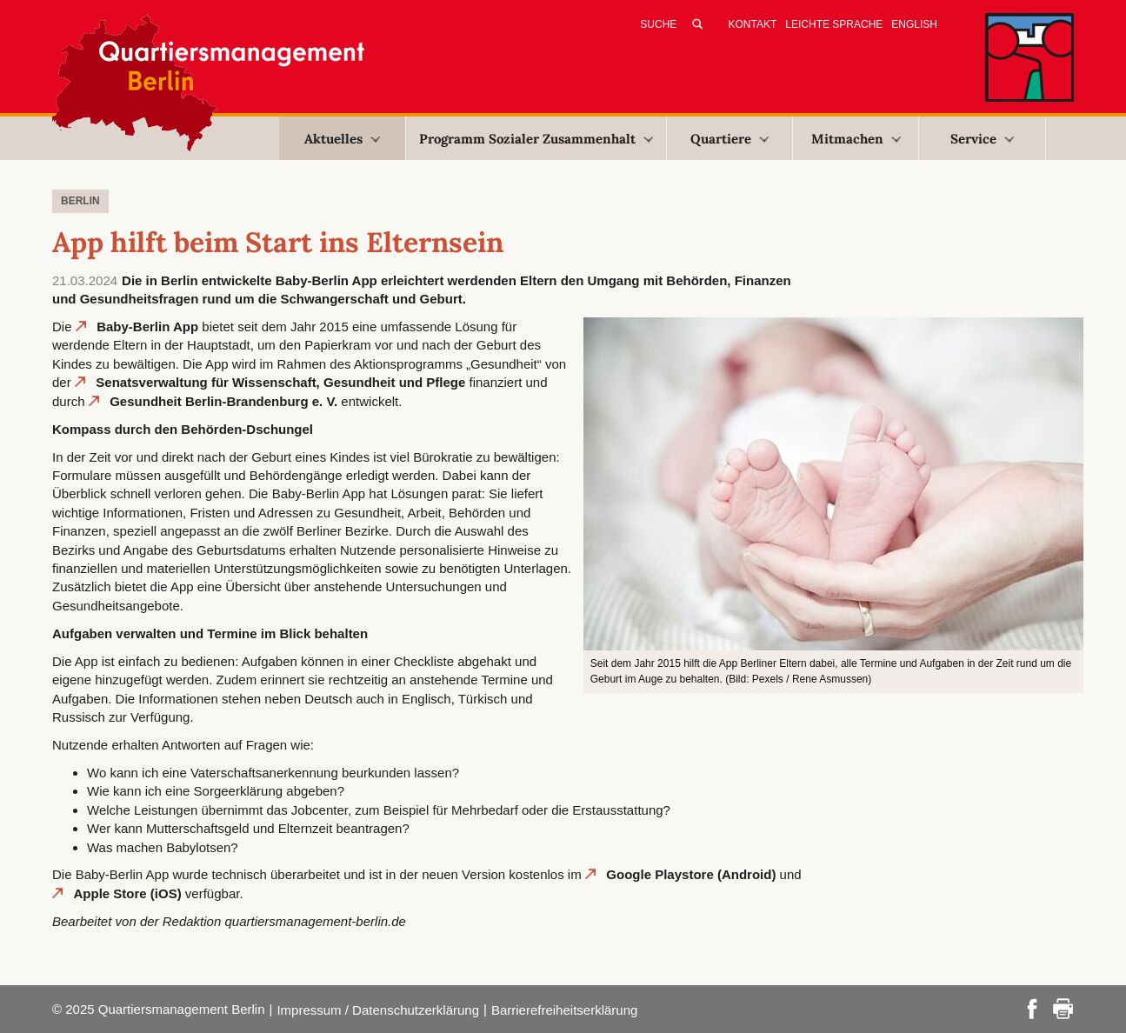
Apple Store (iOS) (128, 893)
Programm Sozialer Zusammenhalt (536, 138)
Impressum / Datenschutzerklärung (378, 1010)
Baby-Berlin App (147, 326)
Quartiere (729, 138)
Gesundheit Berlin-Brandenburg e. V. (223, 401)
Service (982, 138)
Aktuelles (342, 138)
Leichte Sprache (834, 24)
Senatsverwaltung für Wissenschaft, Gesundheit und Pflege (280, 382)
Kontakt (753, 24)
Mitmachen (856, 138)
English (914, 24)
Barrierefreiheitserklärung (564, 1010)
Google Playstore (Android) (691, 874)
